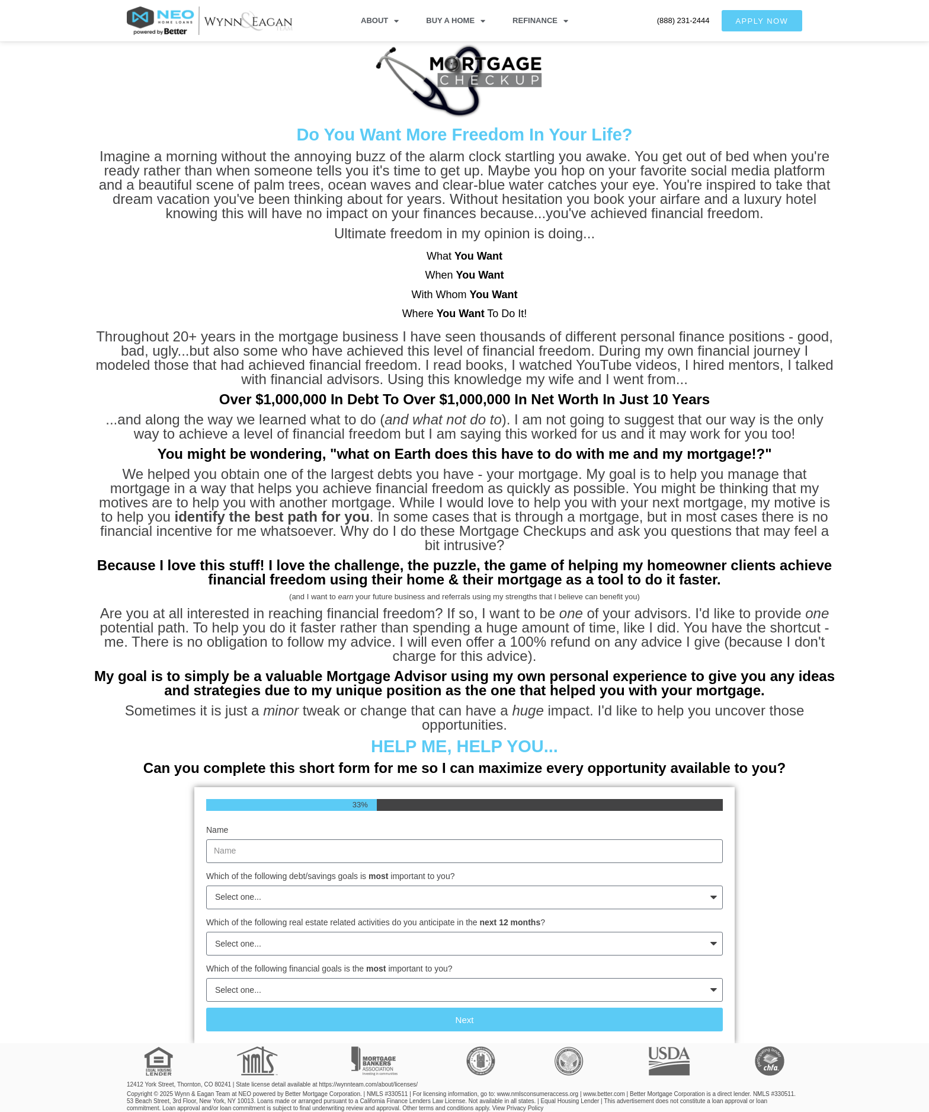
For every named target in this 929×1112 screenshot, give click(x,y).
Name (217, 830)
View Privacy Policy (518, 1108)
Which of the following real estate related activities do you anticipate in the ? (375, 922)
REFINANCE (540, 21)
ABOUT (380, 21)
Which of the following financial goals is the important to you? (329, 968)
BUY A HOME (455, 21)
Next (465, 1020)
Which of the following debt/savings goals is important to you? (330, 876)
